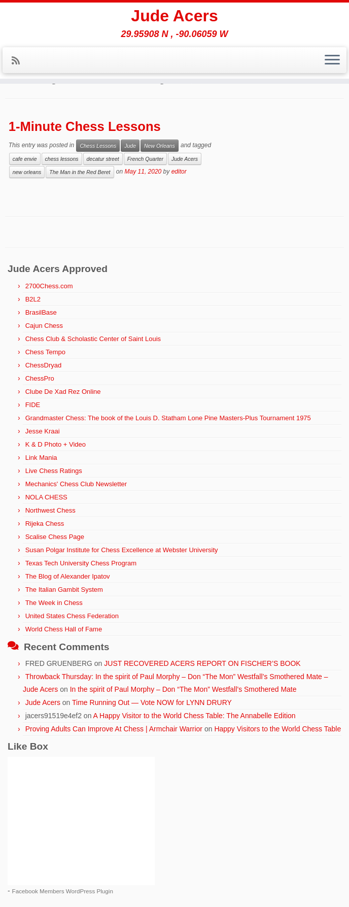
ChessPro (39, 378)
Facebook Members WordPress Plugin (62, 891)
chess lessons (62, 159)
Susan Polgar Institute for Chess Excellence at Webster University (121, 550)
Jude (130, 146)
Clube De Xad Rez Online (63, 391)
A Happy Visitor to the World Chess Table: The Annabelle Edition (194, 716)
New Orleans (159, 146)
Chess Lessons (98, 146)
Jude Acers (174, 15)
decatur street (103, 159)
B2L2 (33, 299)
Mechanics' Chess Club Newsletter (76, 484)
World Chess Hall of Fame (63, 629)
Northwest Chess (50, 510)
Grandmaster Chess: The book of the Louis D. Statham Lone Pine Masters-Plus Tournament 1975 (168, 418)
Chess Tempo (45, 352)
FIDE (33, 405)
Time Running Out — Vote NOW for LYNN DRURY (152, 702)
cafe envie (25, 159)
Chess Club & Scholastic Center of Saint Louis (93, 339)
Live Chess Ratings (53, 471)
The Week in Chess (54, 603)
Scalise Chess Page (54, 537)
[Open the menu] (332, 60)
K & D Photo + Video (55, 444)
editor (179, 171)
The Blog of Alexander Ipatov (67, 576)
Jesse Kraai (42, 431)
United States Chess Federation (72, 616)
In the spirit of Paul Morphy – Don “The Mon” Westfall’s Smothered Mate (183, 689)
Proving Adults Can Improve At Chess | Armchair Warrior (113, 729)
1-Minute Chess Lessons (85, 126)
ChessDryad (43, 365)
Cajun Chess (44, 325)
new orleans (27, 172)
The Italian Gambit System (64, 589)
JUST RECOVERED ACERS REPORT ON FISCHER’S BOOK (202, 663)
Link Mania (41, 457)
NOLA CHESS (46, 497)
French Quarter (145, 159)
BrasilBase (41, 312)
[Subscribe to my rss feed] (19, 61)
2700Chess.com (49, 286)
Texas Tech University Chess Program (80, 563)
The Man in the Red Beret (79, 172)
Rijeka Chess (44, 523)
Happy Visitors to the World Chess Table (277, 729)
